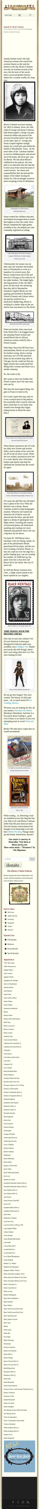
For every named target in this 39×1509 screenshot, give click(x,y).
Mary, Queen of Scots (10, 1319)
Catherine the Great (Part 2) (12, 1047)
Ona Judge (7, 1337)
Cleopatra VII (8, 1064)
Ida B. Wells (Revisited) (11, 1172)
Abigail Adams (8, 970)
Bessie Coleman (9, 1029)
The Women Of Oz (10, 1413)
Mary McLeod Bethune (11, 1298)
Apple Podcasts (12, 916)
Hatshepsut (7, 1155)
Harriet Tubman (9, 1148)
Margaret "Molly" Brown (12, 1270)
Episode (11, 32)
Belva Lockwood (9, 1026)
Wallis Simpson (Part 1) (11, 1427)
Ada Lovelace (8, 973)
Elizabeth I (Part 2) (10, 1110)
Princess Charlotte (9, 1347)
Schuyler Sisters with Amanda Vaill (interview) (18, 1389)
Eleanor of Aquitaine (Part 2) (13, 1096)
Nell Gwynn (7, 1330)
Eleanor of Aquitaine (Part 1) (13, 1092)
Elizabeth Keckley (9, 1113)
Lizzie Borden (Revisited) (12, 1239)
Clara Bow (7, 1061)
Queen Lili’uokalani (10, 1351)
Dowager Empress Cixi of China (14, 1085)
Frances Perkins (9, 1127)
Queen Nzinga (8, 1358)
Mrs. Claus (7, 1323)
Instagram (11, 923)
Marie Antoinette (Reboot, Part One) (15, 1277)
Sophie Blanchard (9, 1399)
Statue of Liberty (9, 1403)
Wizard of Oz (8, 1434)
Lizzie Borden (8, 1235)
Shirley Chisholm (9, 1393)
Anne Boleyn (8, 991)
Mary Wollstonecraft (10, 1316)
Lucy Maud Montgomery (12, 1256)
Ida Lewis (7, 1176)
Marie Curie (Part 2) (10, 1288)
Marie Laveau (8, 1291)
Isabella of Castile (9, 1179)
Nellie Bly (7, 1333)
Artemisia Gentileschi (10, 1008)
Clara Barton (8, 1054)
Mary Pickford (8, 1302)
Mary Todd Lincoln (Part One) (13, 1309)
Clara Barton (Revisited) (11, 1057)
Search (32, 859)
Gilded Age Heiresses (10, 1137)
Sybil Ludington (9, 1406)
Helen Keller (8, 1162)
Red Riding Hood (9, 1368)
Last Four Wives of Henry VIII (13, 1225)
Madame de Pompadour (11, 1267)
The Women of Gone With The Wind (15, 1410)
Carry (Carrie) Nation (10, 1040)
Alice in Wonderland (10, 984)
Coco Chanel (8, 1068)
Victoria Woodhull (9, 1424)
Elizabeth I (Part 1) (10, 1106)
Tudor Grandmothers (10, 1417)
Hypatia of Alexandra (10, 1165)
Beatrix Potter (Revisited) (12, 1019)
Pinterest (10, 930)
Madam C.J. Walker (10, 1263)
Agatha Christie (9, 977)
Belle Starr (7, 1022)
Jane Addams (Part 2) (10, 1193)
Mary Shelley (8, 1305)
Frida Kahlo (7, 1130)
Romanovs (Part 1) (9, 1372)
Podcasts (17, 32)
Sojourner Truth (9, 1396)
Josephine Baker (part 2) (11, 1211)
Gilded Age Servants (10, 1141)
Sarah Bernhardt (9, 1382)
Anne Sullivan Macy (10, 998)
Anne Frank (7, 994)
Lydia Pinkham (8, 1260)
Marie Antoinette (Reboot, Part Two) (15, 1281)
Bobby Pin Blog (15, 832)
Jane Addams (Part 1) (10, 1190)
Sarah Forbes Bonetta (10, 1386)
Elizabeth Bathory (9, 1099)
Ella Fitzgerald (8, 1117)
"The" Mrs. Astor (9, 963)
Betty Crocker (8, 1033)
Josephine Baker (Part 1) (11, 1207)
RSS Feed (11, 912)
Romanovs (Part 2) (9, 1375)
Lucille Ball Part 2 (9, 1253)
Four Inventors (8, 1123)
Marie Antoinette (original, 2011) (14, 1274)
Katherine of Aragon (10, 1218)
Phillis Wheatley (9, 1340)
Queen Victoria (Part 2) (11, 1365)
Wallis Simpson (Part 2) (11, 1431)
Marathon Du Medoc (23, 710)
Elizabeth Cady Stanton (11, 1103)
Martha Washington (10, 1295)
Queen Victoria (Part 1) (11, 1361)
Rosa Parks (7, 1379)
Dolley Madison (9, 1075)
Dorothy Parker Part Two (11, 1082)
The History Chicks (11, 29)
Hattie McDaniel (9, 1158)
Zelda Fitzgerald (9, 1438)
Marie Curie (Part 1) (10, 1284)
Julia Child (7, 1214)
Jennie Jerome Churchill (11, 1200)
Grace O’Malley (9, 1144)
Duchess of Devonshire (11, 1089)
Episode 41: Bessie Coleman (14, 27)
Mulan (6, 1326)
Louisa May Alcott (9, 1246)
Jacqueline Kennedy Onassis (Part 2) (15, 1186)
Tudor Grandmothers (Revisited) (14, 1420)
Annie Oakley (8, 1001)
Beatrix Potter (8, 1015)
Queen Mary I (8, 1354)
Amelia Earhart (8, 987)
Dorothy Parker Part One (11, 1078)
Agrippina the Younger (11, 980)
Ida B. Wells (7, 1169)
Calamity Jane (8, 1036)
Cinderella (7, 1050)
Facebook (11, 919)
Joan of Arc (7, 1204)
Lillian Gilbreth (9, 1232)
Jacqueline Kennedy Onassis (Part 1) (15, 1183)
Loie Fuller (7, 1242)
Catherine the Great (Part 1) (12, 1043)
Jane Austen (7, 1197)
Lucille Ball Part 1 (9, 1249)
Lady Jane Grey (9, 1221)
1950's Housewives (10, 966)
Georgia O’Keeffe (9, 1134)
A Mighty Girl (22, 647)
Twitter (10, 926)
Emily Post (7, 1120)
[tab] (19, 940)
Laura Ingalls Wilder (10, 1228)
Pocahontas (7, 1344)
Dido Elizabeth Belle (10, 1071)
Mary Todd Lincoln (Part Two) (13, 1312)
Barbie (6, 1012)
